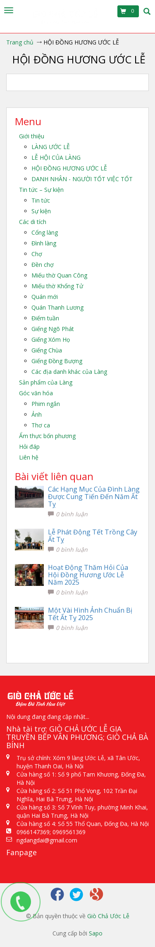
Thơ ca (40, 425)
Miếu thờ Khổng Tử (57, 286)
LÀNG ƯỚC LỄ (50, 147)
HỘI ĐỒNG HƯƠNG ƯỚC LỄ (69, 168)
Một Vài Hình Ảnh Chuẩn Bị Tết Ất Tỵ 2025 (90, 614)
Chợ (36, 254)
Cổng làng (44, 232)
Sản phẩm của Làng (45, 382)
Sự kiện (41, 211)
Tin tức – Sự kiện (41, 190)
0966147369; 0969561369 (51, 832)
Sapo (96, 933)
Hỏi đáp (29, 446)
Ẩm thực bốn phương (47, 436)
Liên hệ (28, 457)
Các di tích (32, 222)
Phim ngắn (45, 404)
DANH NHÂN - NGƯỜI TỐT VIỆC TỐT (82, 179)
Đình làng (43, 243)
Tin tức (40, 200)
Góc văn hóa (36, 393)
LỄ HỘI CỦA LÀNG (56, 157)
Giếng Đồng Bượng (56, 361)
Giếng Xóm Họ (50, 339)
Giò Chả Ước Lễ (108, 916)
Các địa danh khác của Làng (69, 372)
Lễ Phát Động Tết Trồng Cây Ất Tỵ (92, 535)
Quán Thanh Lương (57, 307)
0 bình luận (68, 514)
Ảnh (36, 414)
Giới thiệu (31, 136)
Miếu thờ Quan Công (59, 275)
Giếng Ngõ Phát (52, 329)
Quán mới (44, 297)
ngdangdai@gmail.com (47, 840)
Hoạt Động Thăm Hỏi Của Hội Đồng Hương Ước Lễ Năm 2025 (88, 574)
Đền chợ (42, 264)
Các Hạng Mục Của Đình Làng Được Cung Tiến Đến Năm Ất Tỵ (94, 496)
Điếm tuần (45, 318)
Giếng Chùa (46, 350)
